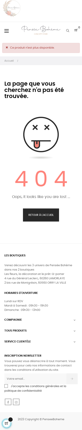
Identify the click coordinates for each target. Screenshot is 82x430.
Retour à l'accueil (41, 215)
